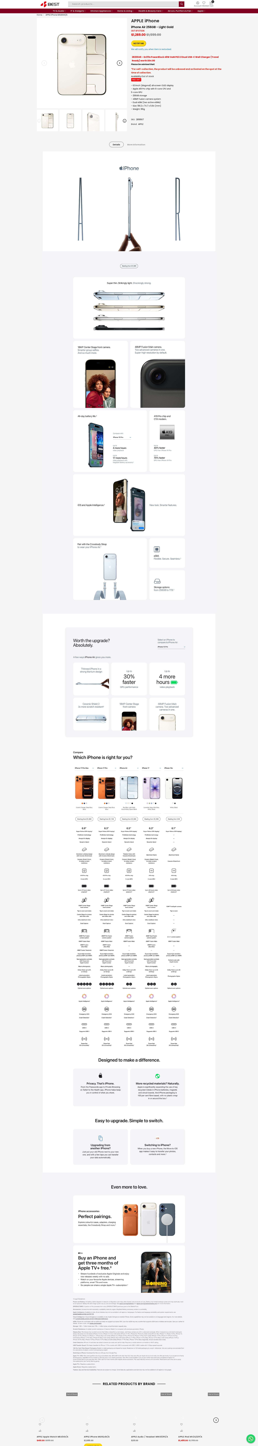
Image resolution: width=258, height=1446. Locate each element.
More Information (136, 144)
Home (39, 15)
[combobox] (124, 4)
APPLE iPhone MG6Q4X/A (97, 1436)
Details (116, 144)
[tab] (116, 144)
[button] (40, 1425)
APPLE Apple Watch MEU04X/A (52, 1436)
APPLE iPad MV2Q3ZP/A (190, 1436)
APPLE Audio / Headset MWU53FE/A (149, 1436)
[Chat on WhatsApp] (250, 1438)
